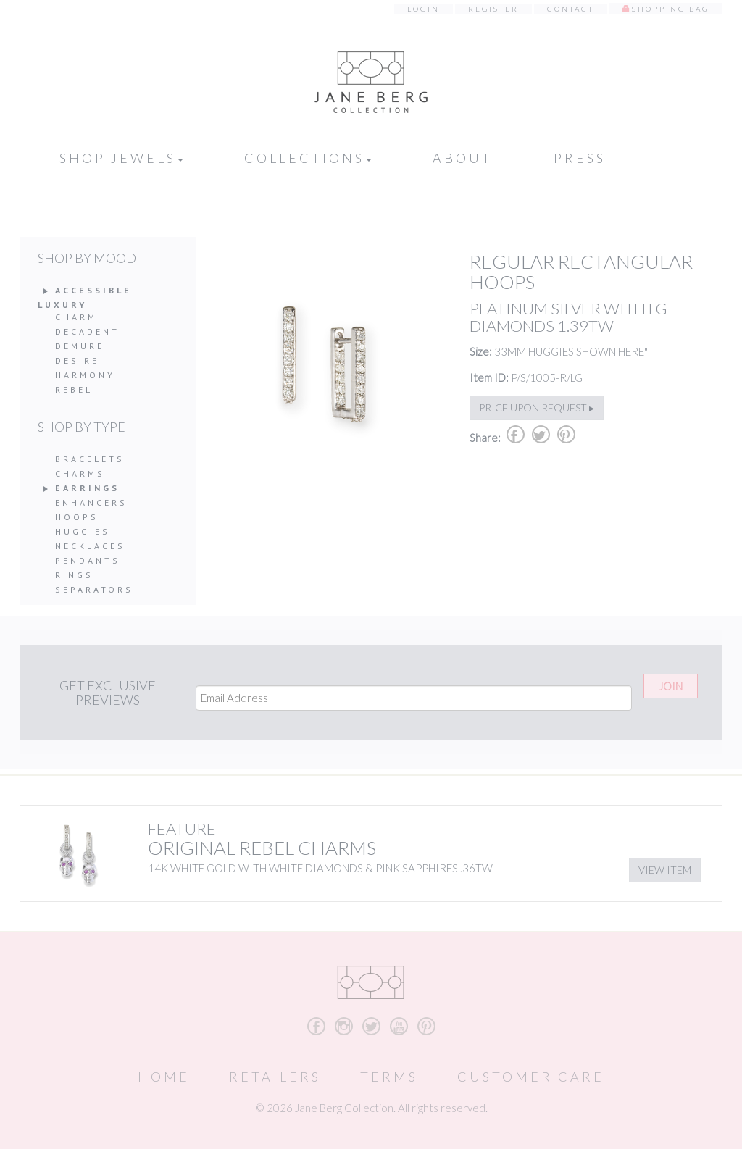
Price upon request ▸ (536, 407)
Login (423, 8)
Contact (570, 8)
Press (580, 158)
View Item (664, 870)
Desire (77, 360)
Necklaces (90, 545)
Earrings (87, 487)
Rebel (74, 389)
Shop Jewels (121, 158)
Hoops (77, 516)
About (463, 158)
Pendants (87, 560)
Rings (74, 574)
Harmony (85, 374)
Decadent (87, 331)
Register (493, 8)
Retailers (275, 1077)
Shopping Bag (670, 8)
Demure (79, 345)
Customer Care (530, 1077)
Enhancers (91, 502)
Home (164, 1077)
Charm (76, 317)
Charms (80, 473)
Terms (389, 1077)
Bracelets (90, 459)
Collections (308, 158)
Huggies (82, 531)
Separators (94, 589)
